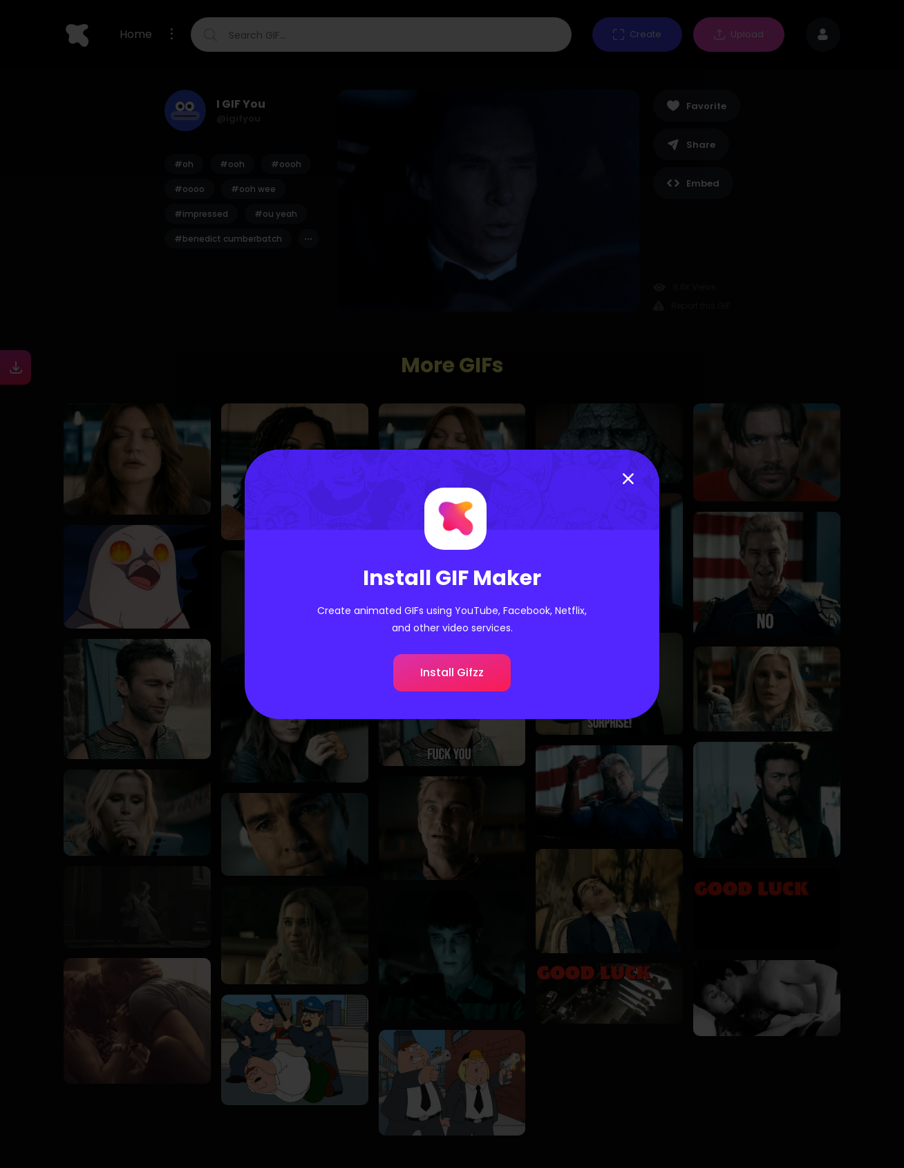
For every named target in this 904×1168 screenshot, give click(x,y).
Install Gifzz (452, 672)
